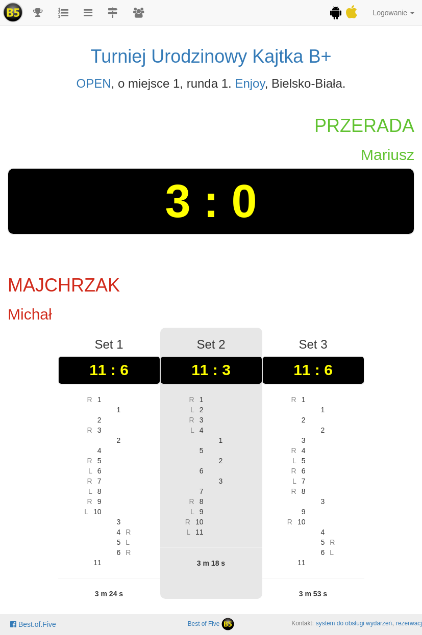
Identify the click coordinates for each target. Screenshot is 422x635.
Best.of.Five (33, 624)
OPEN (94, 83)
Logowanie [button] (393, 13)
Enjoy (249, 83)
